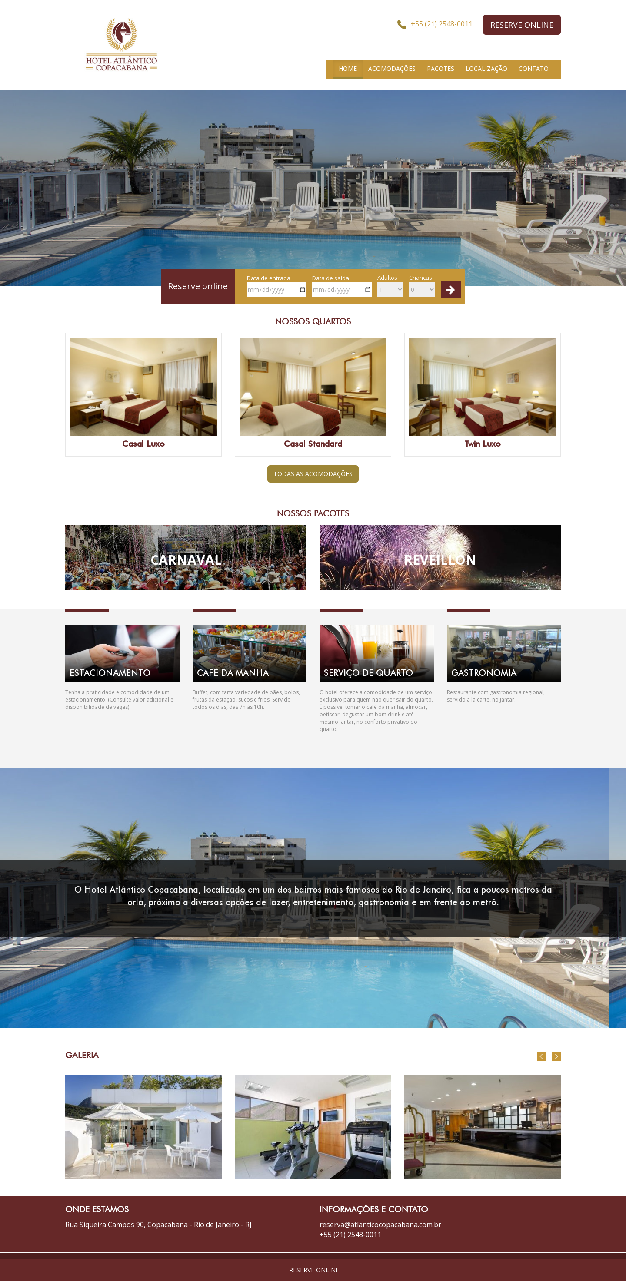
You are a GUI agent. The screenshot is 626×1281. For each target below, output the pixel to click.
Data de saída (342, 286)
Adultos (390, 285)
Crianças (422, 285)
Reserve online (198, 286)
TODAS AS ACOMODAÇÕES (313, 474)
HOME (348, 68)
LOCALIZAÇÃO (486, 68)
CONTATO (534, 68)
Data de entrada (276, 286)
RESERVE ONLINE (521, 25)
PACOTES (440, 68)
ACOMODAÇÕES (392, 68)
